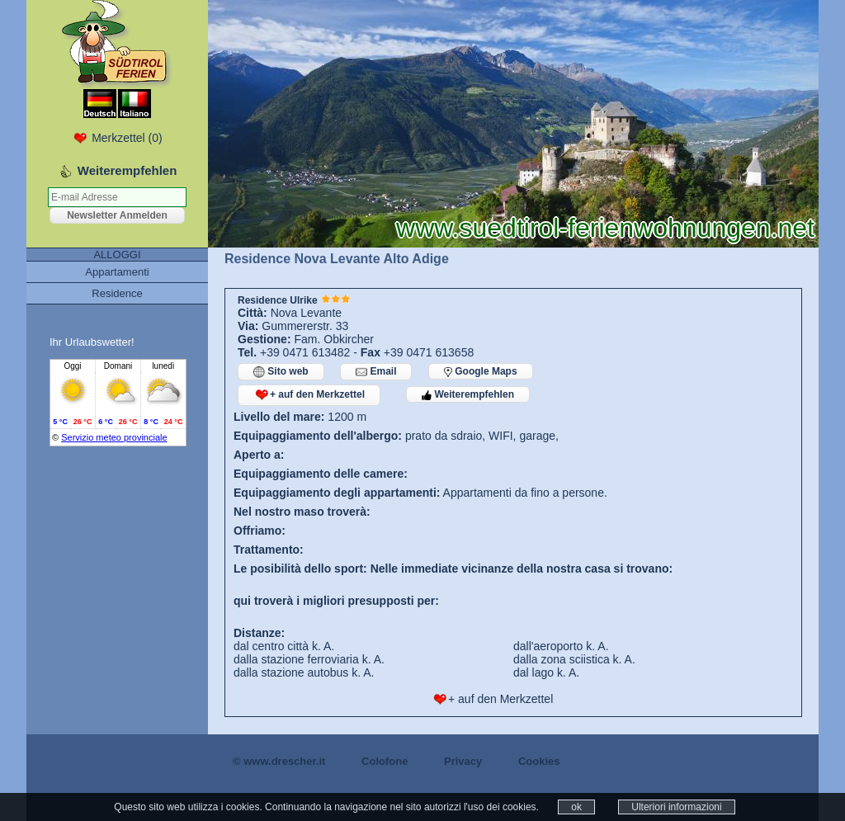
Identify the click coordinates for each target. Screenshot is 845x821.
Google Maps (480, 371)
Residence (117, 293)
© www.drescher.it (279, 761)
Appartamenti (117, 272)
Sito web (281, 372)
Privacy (463, 761)
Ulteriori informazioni (676, 807)
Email (376, 372)
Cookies (539, 761)
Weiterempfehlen (468, 394)
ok (576, 807)
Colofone (384, 761)
